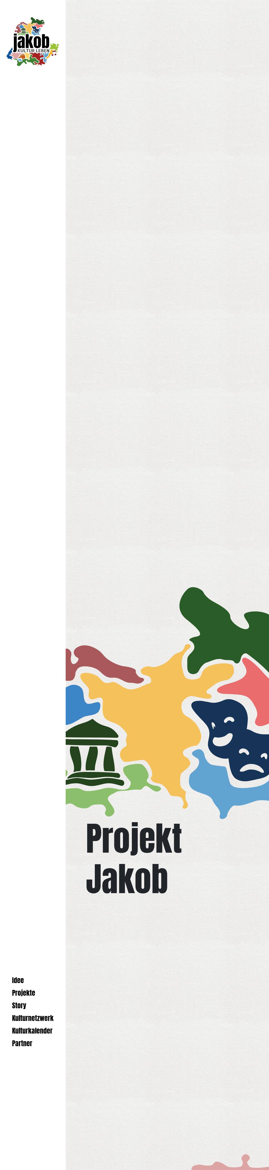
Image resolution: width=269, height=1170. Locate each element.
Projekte (23, 993)
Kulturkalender (32, 1031)
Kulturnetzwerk (33, 1018)
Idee (18, 980)
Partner (22, 1043)
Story (19, 1005)
